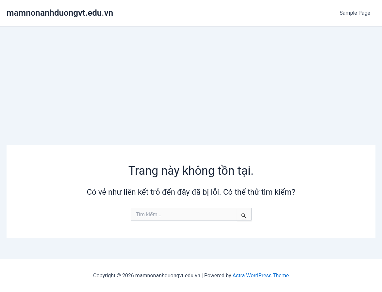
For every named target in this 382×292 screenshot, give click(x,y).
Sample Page (355, 13)
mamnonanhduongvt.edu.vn (60, 13)
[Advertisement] (191, 75)
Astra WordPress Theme (261, 275)
